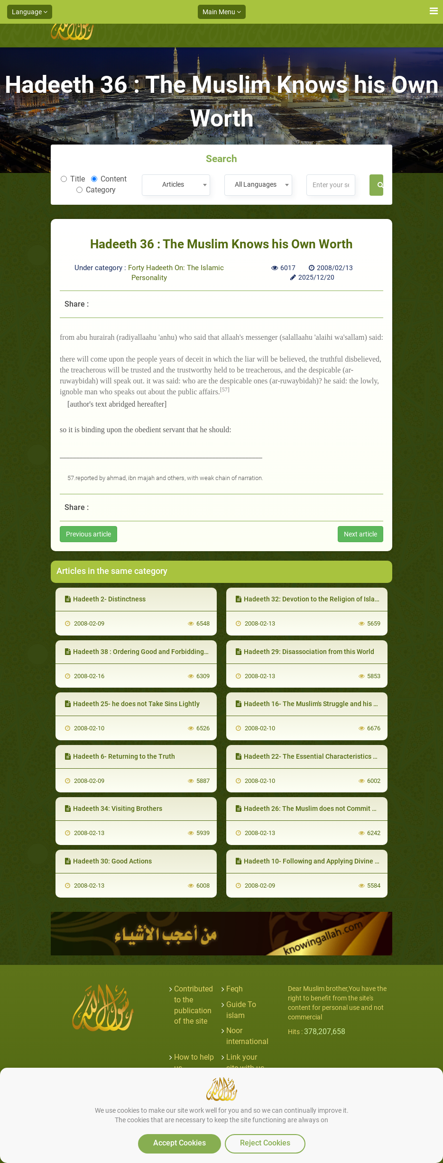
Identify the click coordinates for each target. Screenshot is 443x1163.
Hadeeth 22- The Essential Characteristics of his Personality (330, 756)
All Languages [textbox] (256, 184)
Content (109, 178)
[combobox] (176, 185)
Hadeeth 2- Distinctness (105, 599)
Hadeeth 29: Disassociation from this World (305, 651)
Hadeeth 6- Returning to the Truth (120, 756)
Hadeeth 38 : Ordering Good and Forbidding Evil (140, 651)
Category (96, 189)
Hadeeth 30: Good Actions (108, 861)
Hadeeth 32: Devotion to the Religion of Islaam (310, 599)
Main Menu (222, 12)
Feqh (234, 988)
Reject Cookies (265, 1142)
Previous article (88, 534)
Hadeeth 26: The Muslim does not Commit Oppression (321, 808)
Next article (360, 534)
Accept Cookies (179, 1142)
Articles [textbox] (173, 184)
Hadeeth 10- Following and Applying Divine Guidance (320, 861)
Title (73, 178)
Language (29, 12)
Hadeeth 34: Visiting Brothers (113, 808)
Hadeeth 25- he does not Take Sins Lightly (132, 704)
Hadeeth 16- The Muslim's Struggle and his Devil (312, 704)
